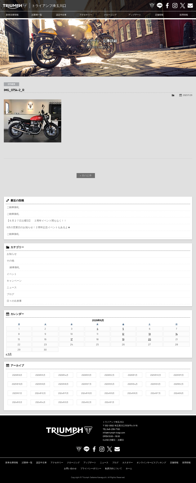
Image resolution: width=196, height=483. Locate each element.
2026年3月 (86, 375)
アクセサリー (85, 14)
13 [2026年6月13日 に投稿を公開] (150, 333)
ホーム (129, 468)
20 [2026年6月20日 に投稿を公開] (149, 339)
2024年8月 (132, 393)
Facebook (167, 5)
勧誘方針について (113, 468)
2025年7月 (86, 384)
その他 (10, 260)
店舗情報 (159, 14)
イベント (12, 273)
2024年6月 (179, 393)
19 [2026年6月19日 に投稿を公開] (123, 339)
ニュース (12, 287)
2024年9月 (109, 393)
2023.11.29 (187, 95)
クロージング (110, 14)
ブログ (10, 294)
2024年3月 (63, 402)
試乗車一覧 (37, 14)
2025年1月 (17, 393)
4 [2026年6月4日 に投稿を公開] (97, 328)
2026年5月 (40, 375)
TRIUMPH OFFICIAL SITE (152, 5)
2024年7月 (156, 393)
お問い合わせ (70, 468)
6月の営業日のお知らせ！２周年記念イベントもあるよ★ (38, 227)
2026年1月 (132, 375)
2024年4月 (40, 402)
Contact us (190, 5)
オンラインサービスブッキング (151, 462)
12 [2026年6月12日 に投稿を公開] (123, 333)
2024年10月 (86, 393)
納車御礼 (15, 267)
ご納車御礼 (13, 207)
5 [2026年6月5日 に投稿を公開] (123, 328)
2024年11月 (63, 393)
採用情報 (184, 14)
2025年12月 (155, 375)
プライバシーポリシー (90, 468)
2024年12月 (40, 393)
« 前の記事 (86, 175)
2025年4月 (133, 384)
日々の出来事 (14, 300)
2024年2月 (86, 402)
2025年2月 (179, 384)
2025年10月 (17, 384)
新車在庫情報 (12, 14)
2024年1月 (109, 402)
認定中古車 (61, 14)
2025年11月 (179, 375)
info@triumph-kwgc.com (114, 432)
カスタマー (127, 462)
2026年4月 (63, 375)
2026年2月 (109, 375)
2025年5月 (109, 384)
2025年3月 (156, 384)
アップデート (134, 14)
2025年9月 (40, 384)
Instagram (175, 5)
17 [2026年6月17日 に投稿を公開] (72, 339)
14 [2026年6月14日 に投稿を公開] (177, 333)
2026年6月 (17, 375)
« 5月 (9, 354)
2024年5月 (17, 402)
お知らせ (12, 253)
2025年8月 (63, 384)
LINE (160, 5)
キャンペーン (14, 280)
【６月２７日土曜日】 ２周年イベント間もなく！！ (36, 220)
